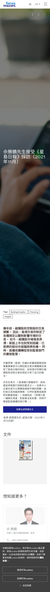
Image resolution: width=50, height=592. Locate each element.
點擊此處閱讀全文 (23, 409)
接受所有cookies (25, 569)
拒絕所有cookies (25, 578)
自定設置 (25, 585)
